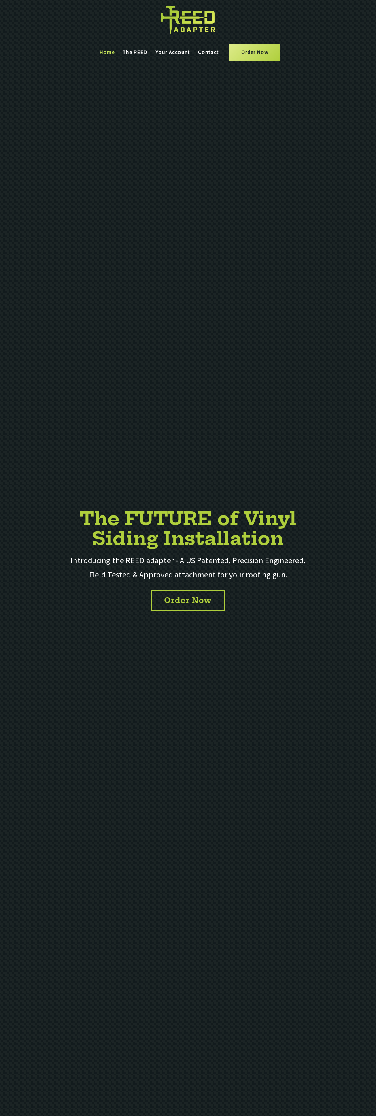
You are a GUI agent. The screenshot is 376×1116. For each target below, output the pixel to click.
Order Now (254, 52)
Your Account (172, 52)
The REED (135, 52)
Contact (208, 52)
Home (107, 52)
